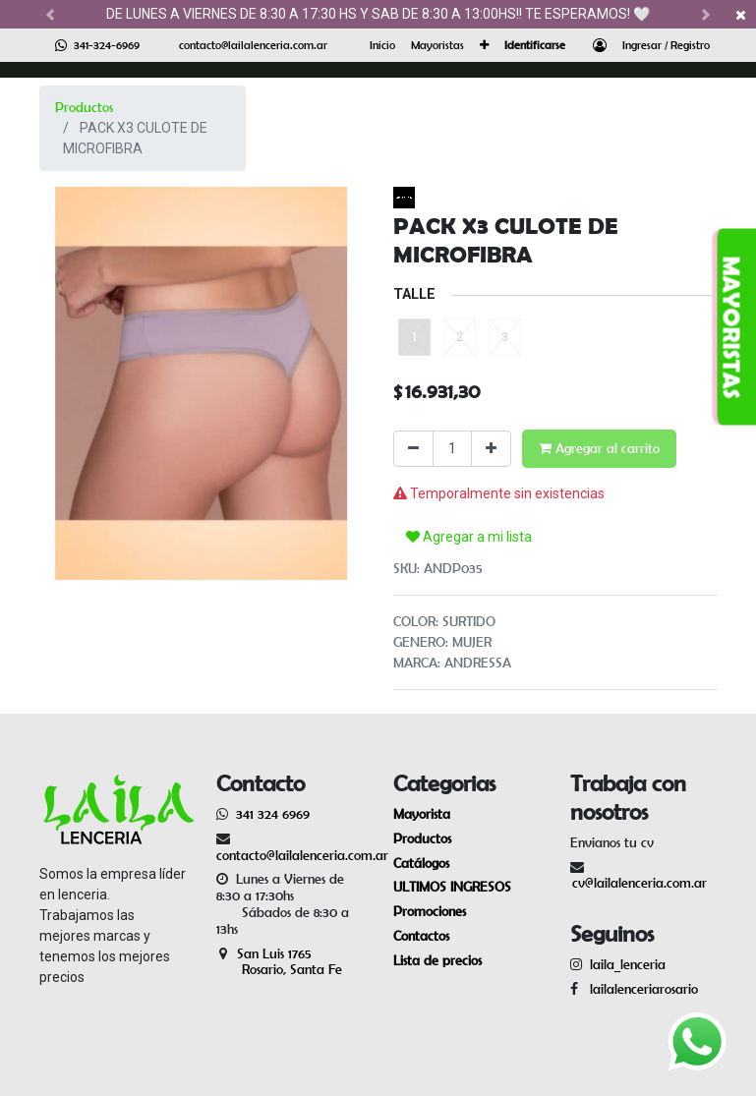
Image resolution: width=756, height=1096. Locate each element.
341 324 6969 (273, 814)
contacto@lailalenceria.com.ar (253, 44)
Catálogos (421, 863)
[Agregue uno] (491, 449)
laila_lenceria (628, 964)
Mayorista (421, 814)
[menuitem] (382, 45)
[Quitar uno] (413, 449)
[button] (484, 45)
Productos (84, 107)
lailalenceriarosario (640, 989)
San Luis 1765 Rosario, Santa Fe (279, 962)
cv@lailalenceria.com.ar (639, 883)
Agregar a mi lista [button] (469, 537)
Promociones (429, 911)
